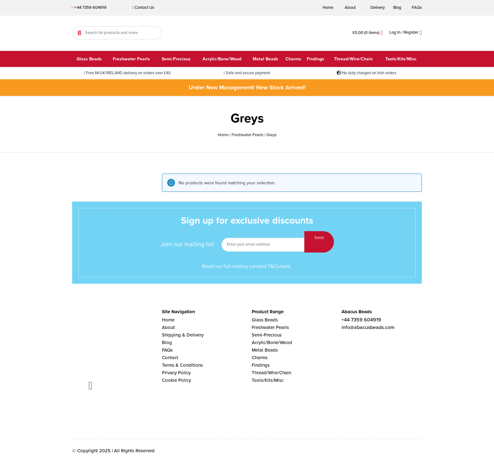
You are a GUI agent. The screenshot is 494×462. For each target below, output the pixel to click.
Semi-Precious (176, 59)
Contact (170, 357)
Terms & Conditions (182, 365)
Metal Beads (265, 59)
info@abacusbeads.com (368, 327)
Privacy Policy (176, 373)
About (350, 7)
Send (319, 242)
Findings (315, 59)
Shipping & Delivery (183, 335)
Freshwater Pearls (131, 59)
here (285, 266)
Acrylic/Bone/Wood (222, 59)
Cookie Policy (176, 380)
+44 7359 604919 (89, 7)
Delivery (377, 7)
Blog (397, 7)
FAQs (417, 7)
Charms (293, 59)
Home (328, 7)
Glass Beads (89, 59)
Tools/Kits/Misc (400, 59)
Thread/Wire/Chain (353, 59)
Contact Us (143, 7)
